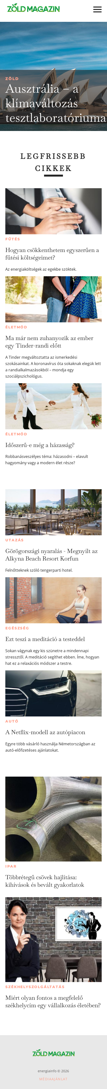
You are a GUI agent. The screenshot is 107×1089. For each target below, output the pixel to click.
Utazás (14, 540)
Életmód (16, 327)
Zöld (12, 78)
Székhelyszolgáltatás (35, 987)
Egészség (17, 628)
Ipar (10, 866)
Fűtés (12, 239)
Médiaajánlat (53, 1079)
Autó (11, 721)
